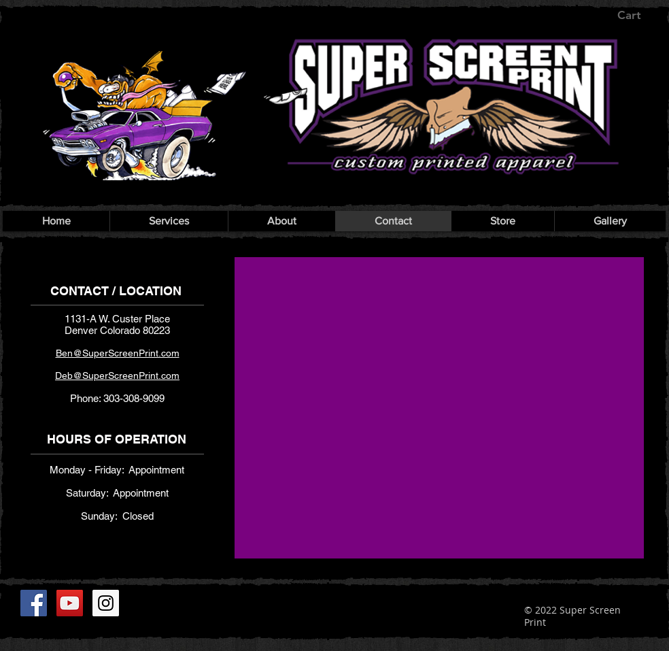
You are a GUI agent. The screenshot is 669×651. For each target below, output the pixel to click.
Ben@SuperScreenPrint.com (117, 353)
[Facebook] (33, 603)
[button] (638, 15)
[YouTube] (69, 603)
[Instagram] (105, 603)
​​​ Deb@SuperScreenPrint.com (117, 375)
